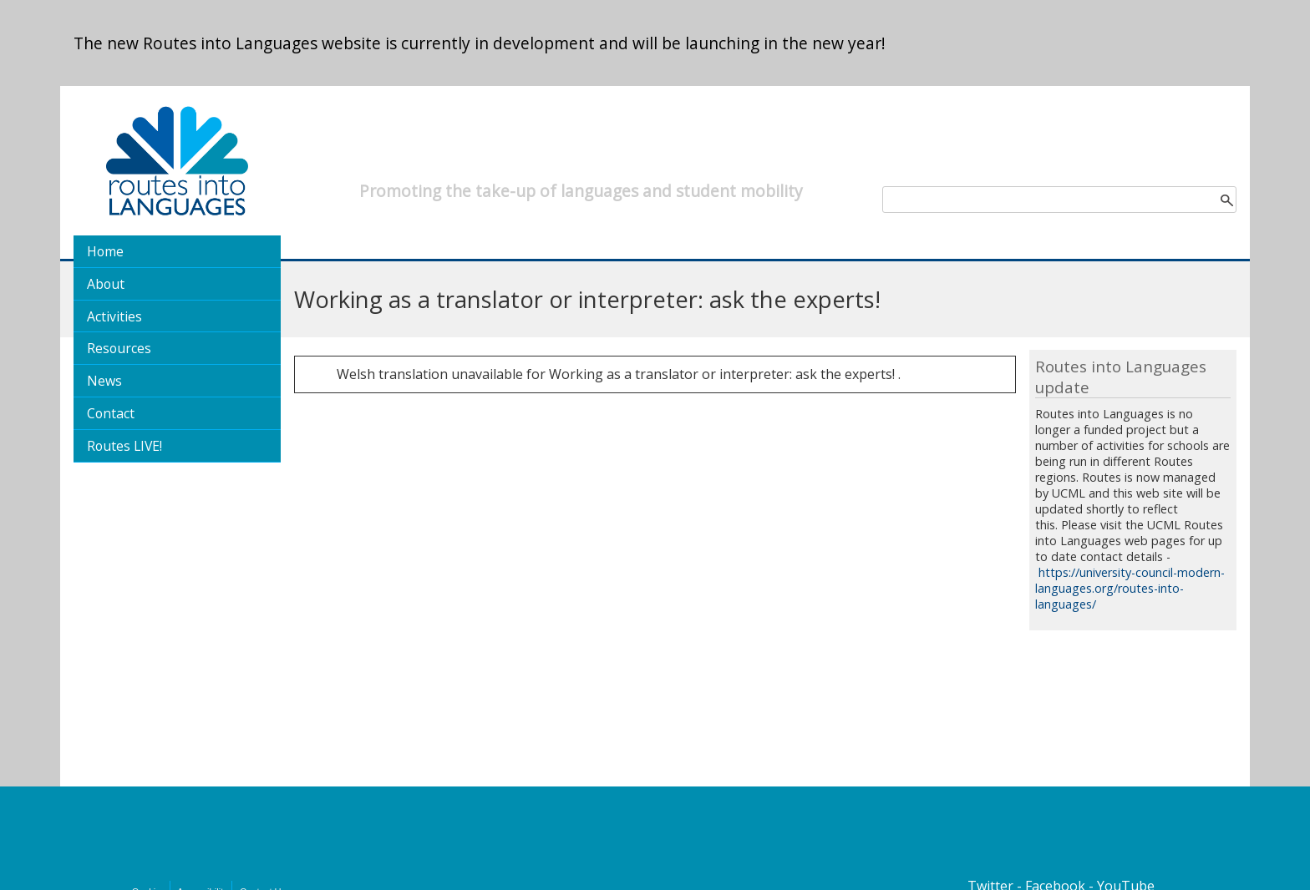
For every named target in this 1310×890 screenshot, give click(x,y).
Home (105, 251)
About (105, 284)
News (104, 381)
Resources (119, 348)
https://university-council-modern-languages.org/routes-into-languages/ (1130, 588)
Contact (111, 413)
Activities (114, 316)
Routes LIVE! (124, 446)
